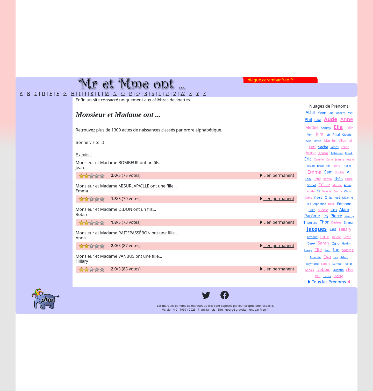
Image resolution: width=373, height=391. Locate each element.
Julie (349, 127)
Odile (308, 197)
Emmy (338, 191)
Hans (317, 120)
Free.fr (264, 309)
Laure (349, 179)
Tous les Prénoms (329, 282)
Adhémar (337, 153)
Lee (335, 257)
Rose (331, 204)
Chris (347, 191)
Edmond (344, 203)
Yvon (322, 112)
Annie (323, 152)
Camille (319, 159)
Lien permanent (276, 175)
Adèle (310, 191)
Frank (349, 153)
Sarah (323, 243)
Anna (311, 153)
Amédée (315, 257)
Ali (318, 191)
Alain (310, 112)
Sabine (348, 249)
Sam (328, 172)
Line (324, 236)
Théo (338, 178)
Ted (308, 204)
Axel (309, 141)
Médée (311, 127)
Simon (349, 222)
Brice (320, 165)
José (337, 197)
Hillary (345, 229)
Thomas (310, 222)
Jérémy (349, 216)
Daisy (338, 275)
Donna (327, 179)
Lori (312, 146)
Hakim (346, 243)
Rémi (309, 134)
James (335, 147)
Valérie (326, 191)
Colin (312, 210)
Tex (328, 165)
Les (333, 229)
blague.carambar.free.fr (270, 80)
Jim (325, 215)
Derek (311, 243)
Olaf (317, 276)
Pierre (336, 216)
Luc (331, 113)
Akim (344, 209)
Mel (350, 113)
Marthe (330, 140)
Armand (312, 237)
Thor (324, 222)
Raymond (312, 264)
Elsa (349, 269)
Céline (345, 147)
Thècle (346, 165)
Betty (317, 179)
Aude (330, 119)
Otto (328, 197)
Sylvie (347, 237)
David (317, 141)
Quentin (338, 270)
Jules (334, 210)
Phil (308, 119)
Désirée (336, 222)
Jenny (336, 165)
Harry (308, 250)
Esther (327, 276)
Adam (344, 257)
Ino (336, 250)
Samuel (337, 264)
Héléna (336, 237)
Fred (328, 250)
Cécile (324, 184)
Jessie (350, 159)
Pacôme (312, 216)
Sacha (323, 146)
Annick (309, 270)
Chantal (345, 140)
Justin (348, 264)
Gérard (311, 185)
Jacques (317, 228)
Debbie (324, 269)
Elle (318, 249)
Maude (337, 185)
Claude (347, 134)
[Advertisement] (186, 38)
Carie (329, 159)
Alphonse (319, 204)
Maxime (347, 197)
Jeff (328, 134)
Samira (325, 264)
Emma (314, 172)
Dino (336, 243)
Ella (338, 126)
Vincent (340, 113)
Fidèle (318, 197)
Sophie (339, 172)
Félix (308, 179)
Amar (347, 185)
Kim (319, 134)
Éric (307, 159)
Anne (346, 119)
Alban (311, 165)
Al (348, 172)
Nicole (323, 209)
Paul (336, 134)
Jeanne (339, 159)
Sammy (326, 128)
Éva (327, 256)
